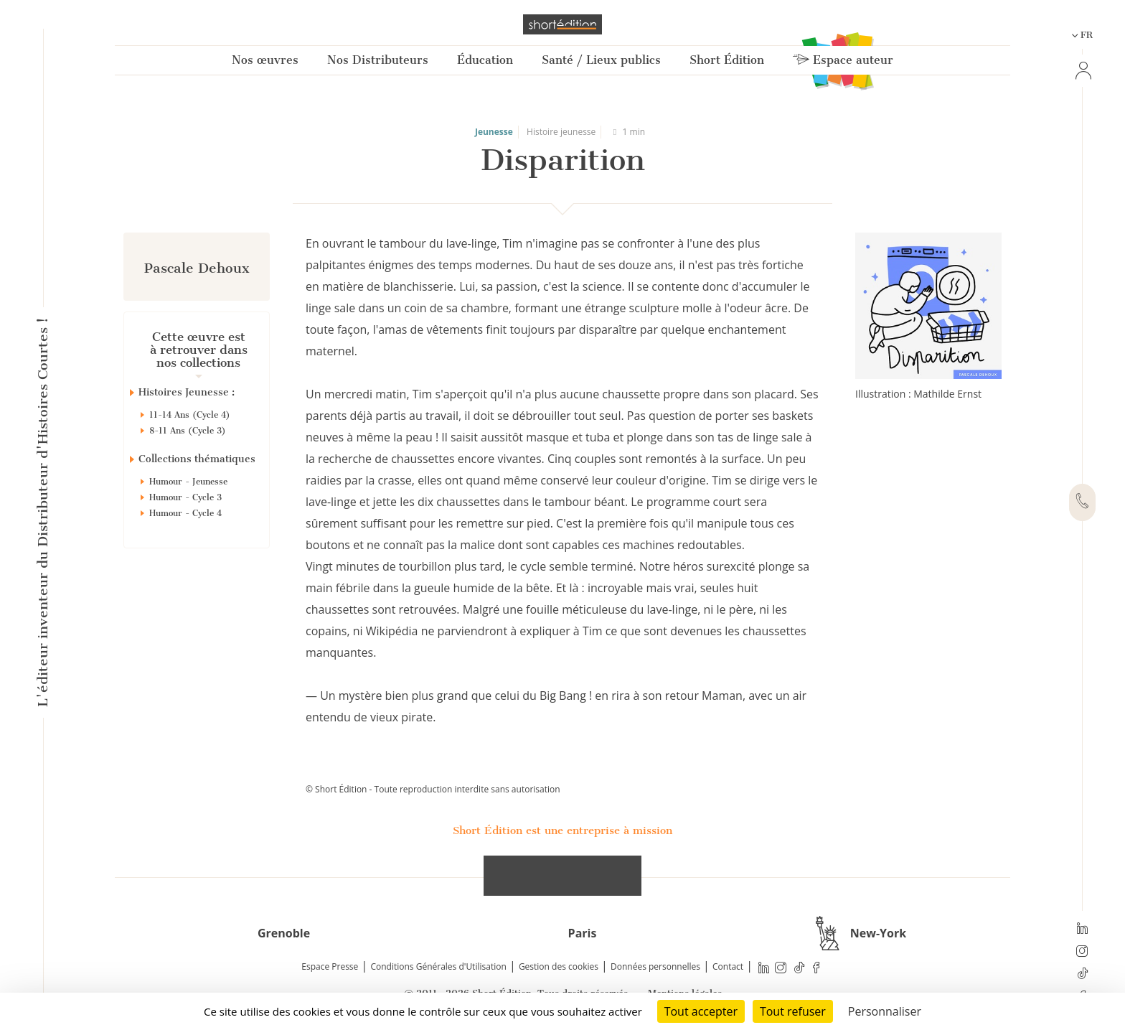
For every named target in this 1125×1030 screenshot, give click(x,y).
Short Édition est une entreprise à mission (562, 830)
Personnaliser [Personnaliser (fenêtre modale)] (884, 1011)
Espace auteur (843, 60)
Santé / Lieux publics (601, 60)
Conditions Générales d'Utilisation (438, 966)
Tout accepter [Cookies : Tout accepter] (701, 1011)
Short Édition (726, 60)
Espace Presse (329, 966)
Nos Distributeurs (377, 60)
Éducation (485, 60)
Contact (727, 966)
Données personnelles (655, 966)
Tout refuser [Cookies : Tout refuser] (793, 1011)
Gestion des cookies (558, 966)
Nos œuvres (265, 60)
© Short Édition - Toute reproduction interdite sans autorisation (433, 789)
